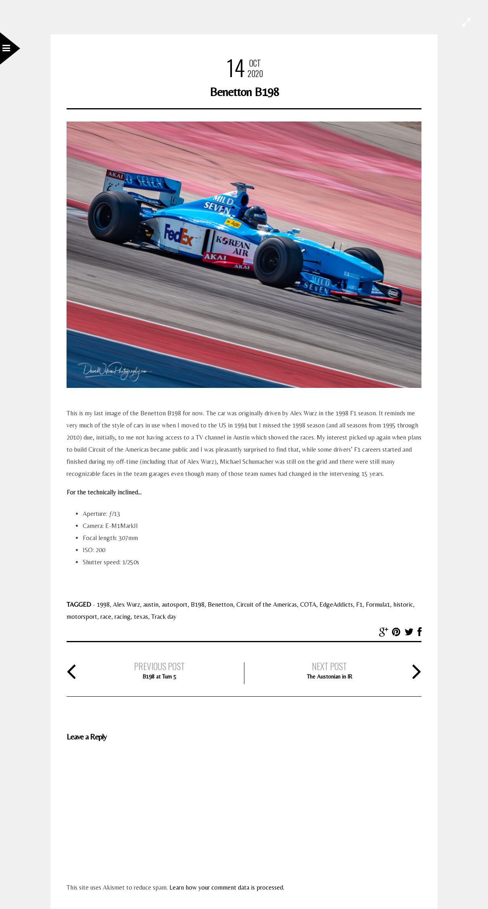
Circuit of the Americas (266, 604)
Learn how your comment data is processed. (226, 887)
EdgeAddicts (336, 604)
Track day (163, 616)
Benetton (220, 604)
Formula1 (378, 604)
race (105, 616)
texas (141, 616)
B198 (197, 604)
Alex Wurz (126, 604)
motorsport (82, 616)
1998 (103, 604)
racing (123, 616)
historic (403, 604)
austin (150, 604)
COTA (308, 604)
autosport (175, 604)
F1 (359, 604)
